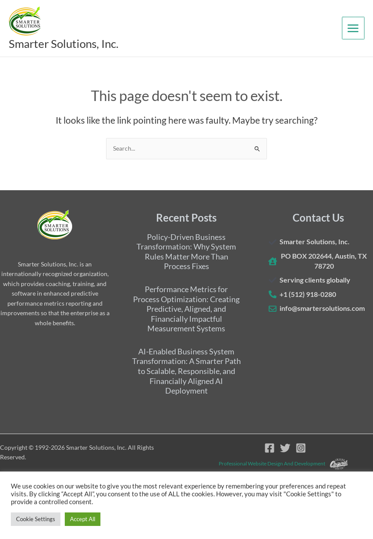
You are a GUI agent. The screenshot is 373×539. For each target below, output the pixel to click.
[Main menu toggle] (353, 29)
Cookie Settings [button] (35, 518)
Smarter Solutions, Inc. (77, 43)
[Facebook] (269, 448)
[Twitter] (285, 448)
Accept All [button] (82, 518)
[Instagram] (301, 448)
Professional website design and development (272, 463)
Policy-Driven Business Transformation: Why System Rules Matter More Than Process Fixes (186, 251)
